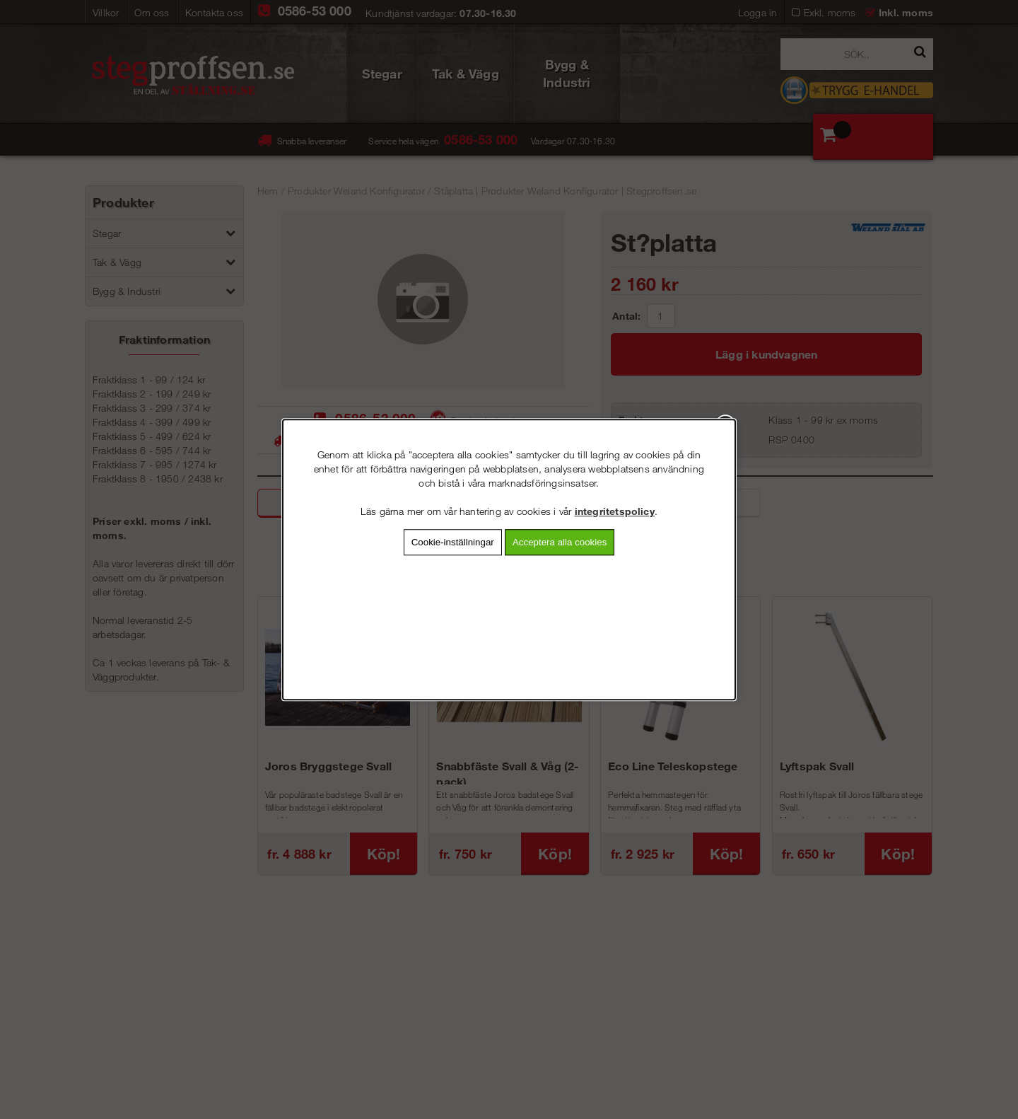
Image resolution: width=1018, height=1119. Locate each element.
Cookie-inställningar (452, 542)
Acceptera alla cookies (560, 542)
